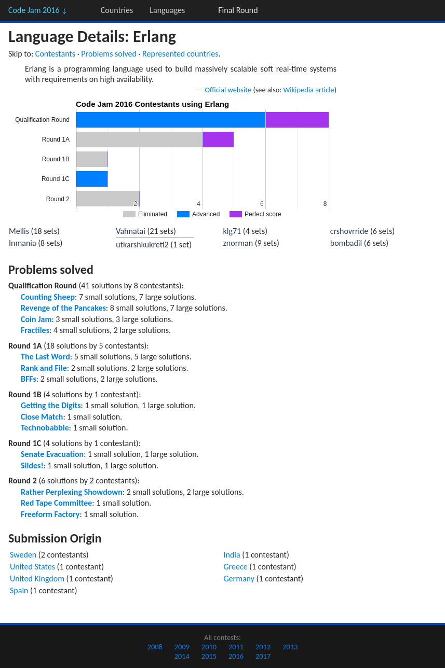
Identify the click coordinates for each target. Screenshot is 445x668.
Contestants (55, 54)
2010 (209, 646)
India (232, 555)
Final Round (238, 10)
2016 (236, 656)
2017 (263, 656)
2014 (182, 656)
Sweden (23, 555)
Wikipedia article (308, 89)
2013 (290, 646)
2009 (182, 646)
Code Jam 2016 (38, 10)
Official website (228, 89)
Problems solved (109, 54)
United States (32, 567)
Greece (236, 567)
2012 (263, 646)
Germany (239, 578)
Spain (19, 590)
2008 (155, 646)
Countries (117, 10)
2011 (236, 646)
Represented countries (180, 54)
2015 (209, 656)
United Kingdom (37, 578)
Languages (167, 10)
